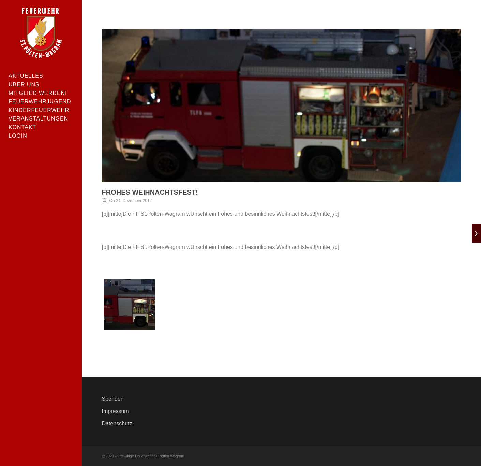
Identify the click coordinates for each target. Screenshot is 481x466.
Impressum (115, 411)
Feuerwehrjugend (40, 101)
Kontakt (22, 127)
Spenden (113, 399)
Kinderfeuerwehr (39, 110)
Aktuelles (26, 76)
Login (18, 136)
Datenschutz (117, 423)
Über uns (24, 84)
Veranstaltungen (38, 119)
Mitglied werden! (38, 93)
